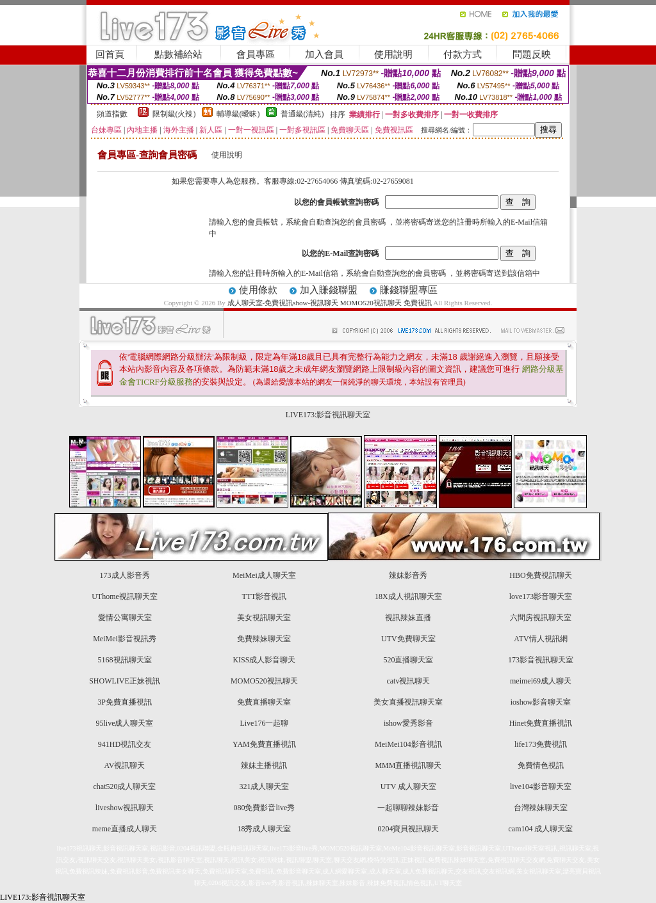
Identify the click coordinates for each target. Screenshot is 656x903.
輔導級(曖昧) (238, 113)
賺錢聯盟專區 (409, 290)
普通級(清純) (302, 113)
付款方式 (462, 54)
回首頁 (109, 54)
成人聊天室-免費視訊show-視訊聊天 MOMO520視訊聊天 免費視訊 (329, 303)
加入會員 (324, 54)
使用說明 (393, 54)
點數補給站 (178, 54)
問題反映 (531, 54)
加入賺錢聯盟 (328, 290)
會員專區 (255, 54)
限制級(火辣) (174, 113)
